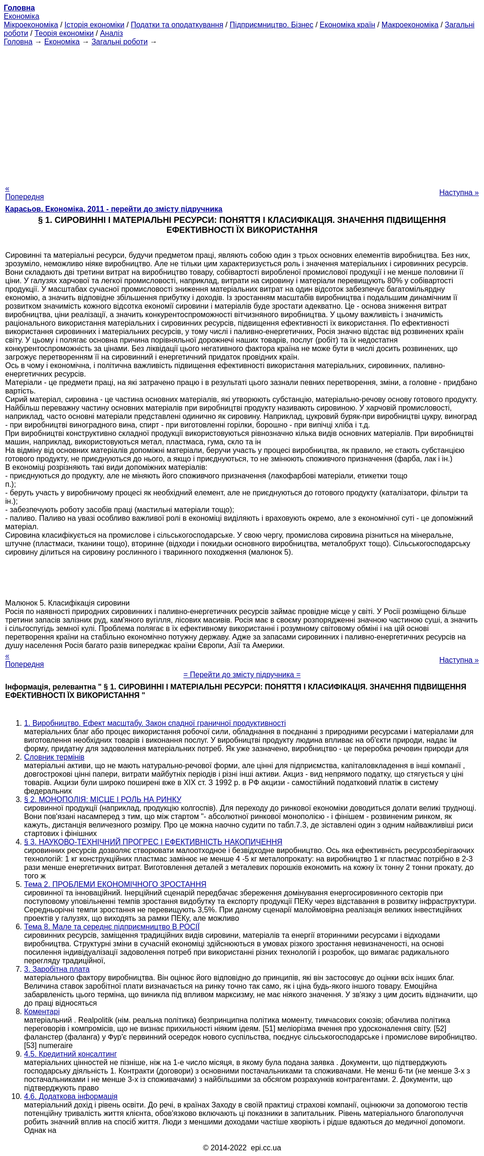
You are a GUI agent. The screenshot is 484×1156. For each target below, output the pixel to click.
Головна (18, 42)
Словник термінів (54, 757)
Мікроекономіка (31, 25)
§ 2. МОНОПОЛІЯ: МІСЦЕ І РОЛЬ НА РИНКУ (102, 799)
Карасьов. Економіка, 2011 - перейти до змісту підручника (113, 209)
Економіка (21, 16)
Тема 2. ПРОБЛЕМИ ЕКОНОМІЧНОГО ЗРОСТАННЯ (115, 884)
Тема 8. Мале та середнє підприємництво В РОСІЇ (112, 927)
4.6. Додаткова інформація (70, 1096)
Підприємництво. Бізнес (272, 25)
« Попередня (24, 192)
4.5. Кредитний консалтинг (70, 1054)
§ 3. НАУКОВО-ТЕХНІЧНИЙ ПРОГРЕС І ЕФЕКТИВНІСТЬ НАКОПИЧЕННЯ (153, 842)
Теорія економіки (63, 33)
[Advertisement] (242, 112)
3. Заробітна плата (57, 969)
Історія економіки (95, 25)
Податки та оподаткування (177, 25)
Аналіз (111, 33)
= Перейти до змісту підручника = (242, 675)
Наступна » (459, 193)
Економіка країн (348, 25)
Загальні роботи (120, 42)
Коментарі (41, 1012)
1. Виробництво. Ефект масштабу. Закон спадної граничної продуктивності (155, 723)
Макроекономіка (410, 25)
